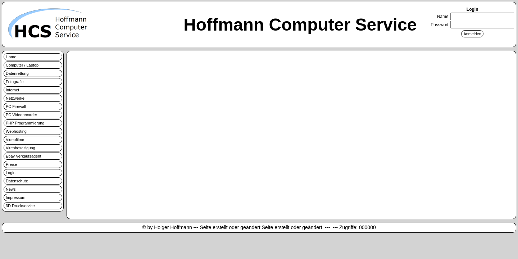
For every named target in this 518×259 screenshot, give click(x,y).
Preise (11, 164)
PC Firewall (16, 106)
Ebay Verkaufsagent (23, 156)
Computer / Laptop (22, 65)
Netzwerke (15, 98)
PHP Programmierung (25, 123)
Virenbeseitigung (20, 148)
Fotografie (15, 81)
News (11, 189)
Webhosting (16, 131)
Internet (12, 90)
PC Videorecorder (21, 115)
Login (10, 173)
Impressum (15, 197)
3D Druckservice (20, 206)
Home (11, 57)
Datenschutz (17, 181)
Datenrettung (17, 73)
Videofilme (15, 139)
